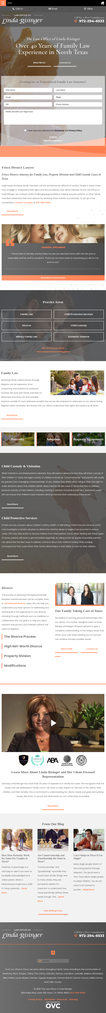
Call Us (18, 9)
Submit (53, 137)
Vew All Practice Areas (53, 348)
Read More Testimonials (53, 277)
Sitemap (73, 999)
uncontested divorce (14, 603)
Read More (12, 211)
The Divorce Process (20, 636)
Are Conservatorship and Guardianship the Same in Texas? (51, 858)
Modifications (15, 666)
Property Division (17, 656)
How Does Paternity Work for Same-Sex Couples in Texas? (16, 858)
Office (88, 9)
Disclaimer (59, 130)
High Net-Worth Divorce (23, 646)
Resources (62, 999)
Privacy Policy (75, 130)
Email (53, 9)
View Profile (66, 648)
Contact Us (65, 62)
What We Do (39, 62)
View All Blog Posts (53, 910)
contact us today (24, 202)
